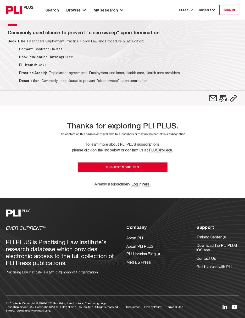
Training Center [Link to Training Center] (211, 237)
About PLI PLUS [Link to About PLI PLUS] (140, 246)
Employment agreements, (68, 73)
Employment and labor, (107, 73)
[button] (233, 98)
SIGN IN (229, 10)
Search (52, 10)
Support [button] (207, 10)
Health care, (135, 73)
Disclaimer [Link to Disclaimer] (133, 307)
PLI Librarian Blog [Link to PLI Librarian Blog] (143, 253)
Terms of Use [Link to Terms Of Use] (174, 307)
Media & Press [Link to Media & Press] (138, 262)
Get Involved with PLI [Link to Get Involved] (214, 266)
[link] (213, 98)
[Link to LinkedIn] (225, 307)
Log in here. (140, 184)
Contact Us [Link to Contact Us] (206, 258)
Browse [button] (76, 10)
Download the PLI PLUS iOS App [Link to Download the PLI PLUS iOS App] (216, 247)
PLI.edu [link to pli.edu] (186, 10)
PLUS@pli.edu (160, 150)
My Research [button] (108, 10)
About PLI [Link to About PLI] (134, 238)
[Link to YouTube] (234, 307)
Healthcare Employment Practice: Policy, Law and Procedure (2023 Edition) (85, 41)
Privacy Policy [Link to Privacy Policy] (153, 307)
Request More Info (122, 167)
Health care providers (163, 73)
